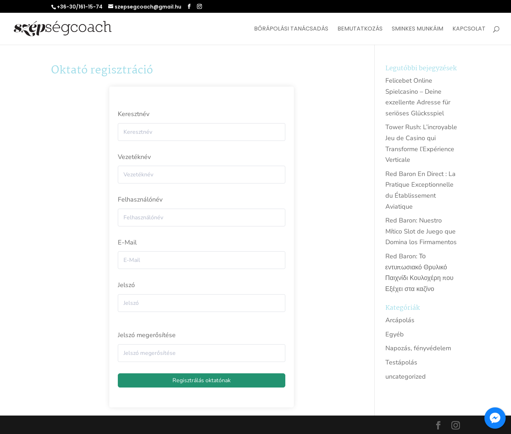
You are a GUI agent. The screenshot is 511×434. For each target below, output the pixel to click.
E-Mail (127, 242)
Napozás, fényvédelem (418, 348)
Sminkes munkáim (417, 29)
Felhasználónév (140, 199)
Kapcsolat (468, 29)
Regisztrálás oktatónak (201, 380)
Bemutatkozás (360, 29)
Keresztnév (133, 114)
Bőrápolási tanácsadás (291, 29)
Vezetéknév (134, 157)
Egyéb (394, 334)
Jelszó (126, 285)
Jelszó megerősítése (147, 335)
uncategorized (405, 376)
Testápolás (401, 362)
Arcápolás (399, 320)
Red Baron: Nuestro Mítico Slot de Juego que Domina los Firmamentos (421, 231)
